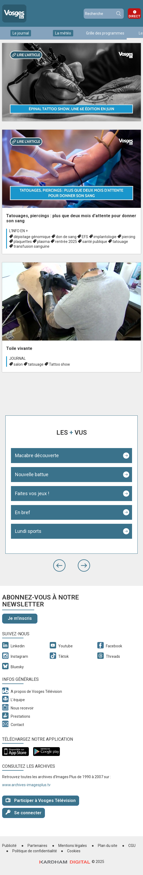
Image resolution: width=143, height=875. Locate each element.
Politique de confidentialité (34, 851)
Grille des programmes (105, 33)
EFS (85, 237)
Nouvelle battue (31, 474)
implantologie (105, 237)
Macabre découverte (37, 455)
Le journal (21, 33)
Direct (134, 16)
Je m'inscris (20, 618)
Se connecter (23, 812)
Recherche (118, 14)
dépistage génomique (32, 237)
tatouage (120, 241)
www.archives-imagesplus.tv (26, 785)
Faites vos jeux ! (32, 493)
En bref (22, 512)
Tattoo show (59, 364)
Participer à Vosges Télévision (41, 800)
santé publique (94, 241)
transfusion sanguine (31, 246)
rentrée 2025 (66, 241)
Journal (17, 358)
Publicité (9, 845)
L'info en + (18, 231)
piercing (128, 237)
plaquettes (23, 241)
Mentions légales (72, 845)
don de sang (66, 237)
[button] (59, 565)
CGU (132, 845)
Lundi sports (28, 531)
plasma (43, 241)
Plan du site (107, 845)
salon (18, 364)
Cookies (73, 851)
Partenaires (37, 845)
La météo (63, 33)
